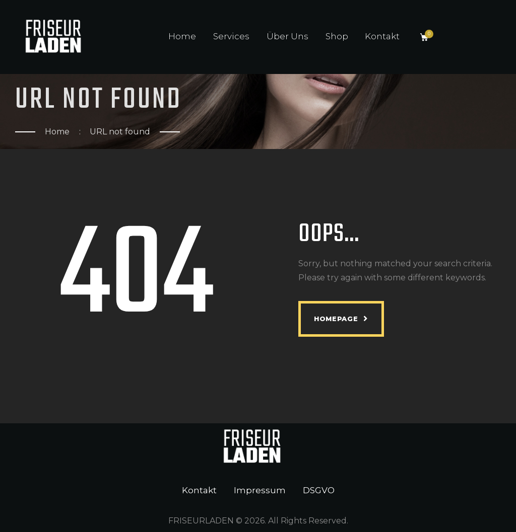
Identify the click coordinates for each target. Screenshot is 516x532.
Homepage (336, 319)
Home (57, 131)
